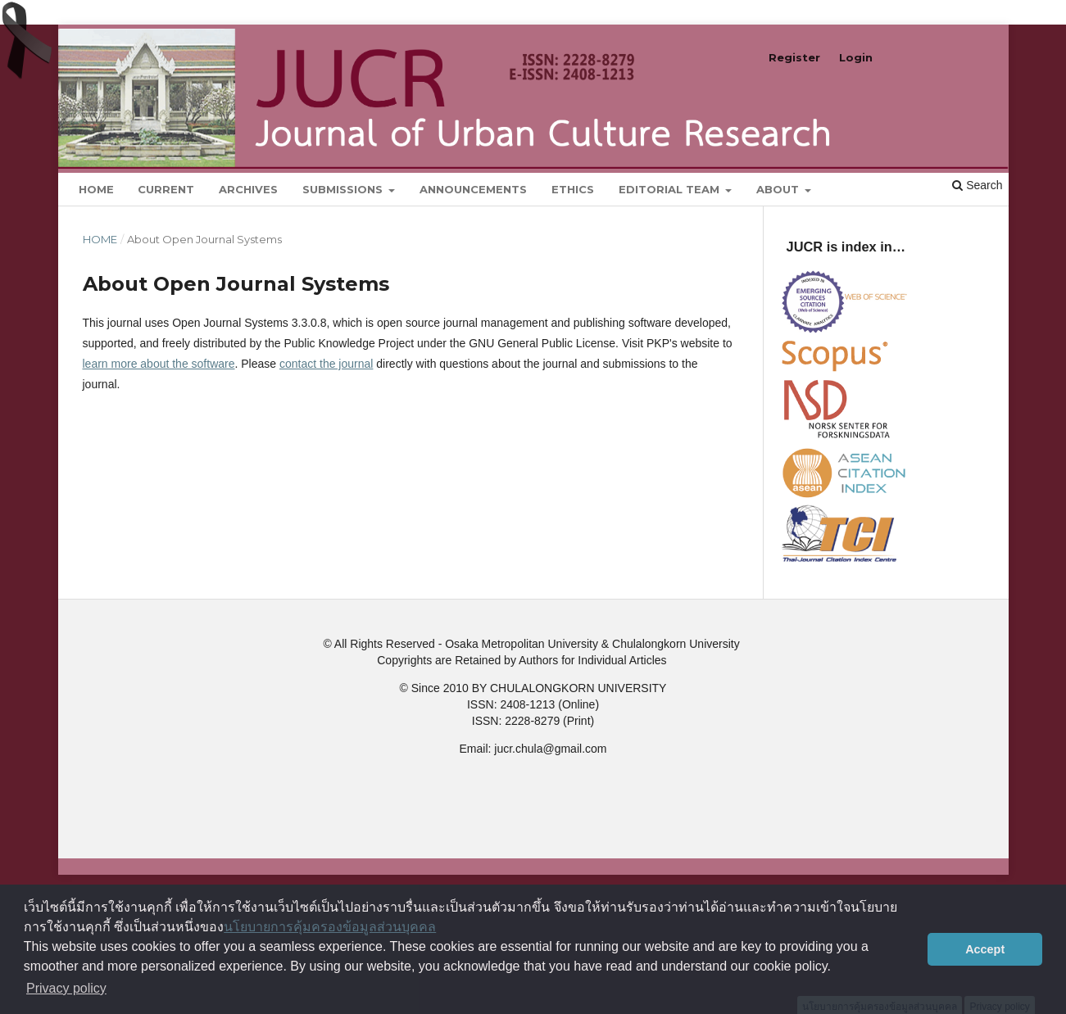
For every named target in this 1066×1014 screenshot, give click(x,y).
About (779, 189)
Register (794, 57)
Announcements (473, 189)
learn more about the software (159, 363)
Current (166, 189)
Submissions (344, 189)
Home (96, 189)
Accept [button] (985, 949)
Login (856, 57)
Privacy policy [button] (66, 988)
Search (977, 185)
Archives (248, 189)
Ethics (572, 189)
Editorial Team (671, 189)
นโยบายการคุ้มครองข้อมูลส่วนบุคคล (330, 927)
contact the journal (326, 363)
